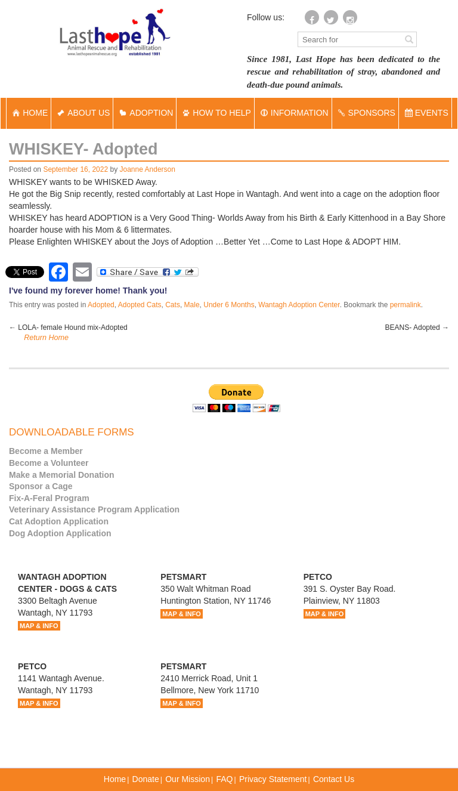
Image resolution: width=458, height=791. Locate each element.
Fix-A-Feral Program (49, 498)
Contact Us (333, 779)
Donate (145, 779)
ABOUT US (82, 113)
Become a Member (46, 451)
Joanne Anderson (147, 169)
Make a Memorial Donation (61, 475)
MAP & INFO (39, 625)
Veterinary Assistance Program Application (94, 509)
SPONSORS (365, 113)
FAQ (224, 779)
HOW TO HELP (215, 113)
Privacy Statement (273, 779)
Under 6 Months (228, 305)
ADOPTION (144, 113)
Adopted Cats (140, 305)
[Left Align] (409, 39)
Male (192, 305)
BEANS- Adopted (417, 327)
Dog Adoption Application (60, 533)
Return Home (46, 337)
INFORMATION (293, 113)
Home (115, 779)
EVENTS (426, 113)
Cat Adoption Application (59, 521)
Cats (172, 305)
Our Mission (187, 779)
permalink (405, 305)
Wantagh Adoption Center (298, 305)
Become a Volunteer (49, 463)
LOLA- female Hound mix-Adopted (68, 327)
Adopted (101, 305)
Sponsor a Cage (41, 486)
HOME (29, 113)
